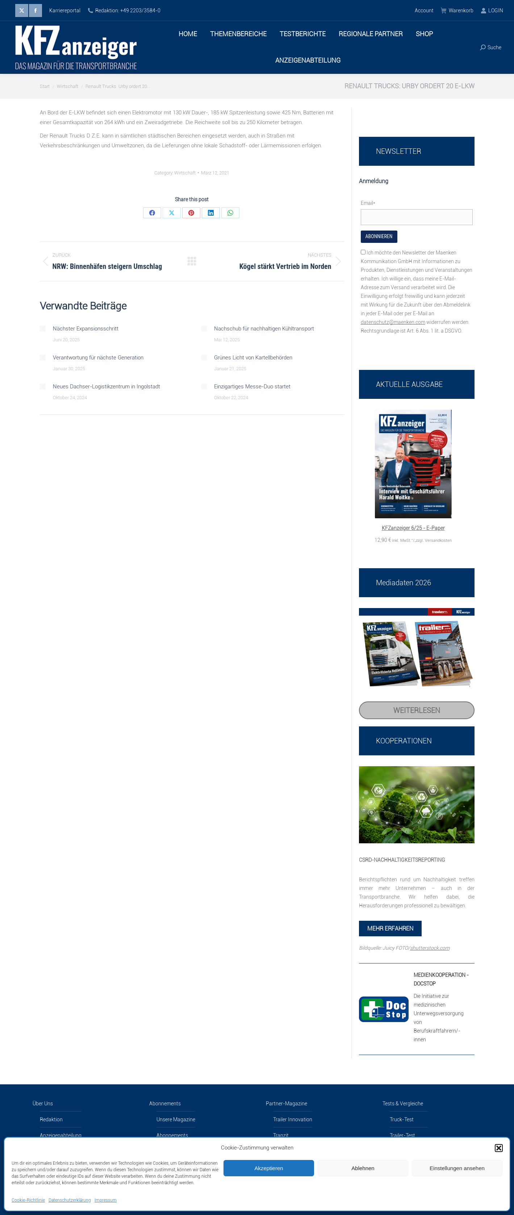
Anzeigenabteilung (61, 1135)
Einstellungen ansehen (457, 1168)
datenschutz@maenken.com (393, 322)
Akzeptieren (268, 1168)
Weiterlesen (416, 710)
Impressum (106, 1200)
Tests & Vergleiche (403, 1103)
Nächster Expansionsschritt (85, 328)
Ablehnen (362, 1168)
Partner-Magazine (286, 1103)
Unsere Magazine (175, 1119)
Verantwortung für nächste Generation (98, 357)
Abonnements (165, 1103)
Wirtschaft (185, 173)
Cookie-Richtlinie (28, 1200)
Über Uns (43, 1103)
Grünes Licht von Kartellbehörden (253, 357)
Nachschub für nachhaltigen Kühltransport (264, 328)
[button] (498, 1148)
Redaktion (51, 1119)
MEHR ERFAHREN (390, 928)
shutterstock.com (430, 948)
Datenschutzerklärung (70, 1200)
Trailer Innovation (292, 1119)
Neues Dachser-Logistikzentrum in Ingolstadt (106, 386)
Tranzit (281, 1135)
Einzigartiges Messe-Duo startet (252, 386)
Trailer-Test (402, 1135)
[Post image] (43, 329)
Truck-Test (402, 1119)
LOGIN (492, 10)
